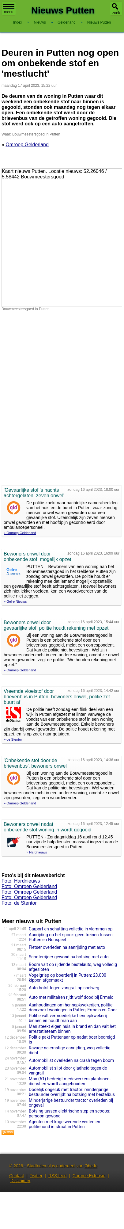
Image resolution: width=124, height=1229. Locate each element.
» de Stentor (13, 739)
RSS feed (57, 1175)
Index (17, 22)
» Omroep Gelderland (20, 533)
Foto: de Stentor (19, 903)
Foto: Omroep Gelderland (29, 886)
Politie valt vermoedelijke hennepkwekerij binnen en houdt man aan (68, 1018)
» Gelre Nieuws (15, 601)
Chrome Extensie (89, 1175)
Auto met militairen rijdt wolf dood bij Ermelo (71, 997)
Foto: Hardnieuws (21, 881)
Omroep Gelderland (27, 144)
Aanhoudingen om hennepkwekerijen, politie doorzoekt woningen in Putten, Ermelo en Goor (73, 1007)
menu (8, 9)
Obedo (91, 1165)
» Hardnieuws (36, 852)
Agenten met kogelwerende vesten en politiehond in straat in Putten (64, 1124)
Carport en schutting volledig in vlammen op (71, 928)
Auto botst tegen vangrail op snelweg (64, 987)
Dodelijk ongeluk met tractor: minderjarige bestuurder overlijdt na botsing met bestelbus (72, 1092)
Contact (16, 1175)
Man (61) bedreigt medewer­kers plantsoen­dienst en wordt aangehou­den (70, 1081)
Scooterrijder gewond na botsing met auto (69, 956)
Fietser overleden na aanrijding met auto (67, 947)
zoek (116, 13)
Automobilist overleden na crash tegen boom (71, 1060)
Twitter (36, 1175)
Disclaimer (20, 1180)
